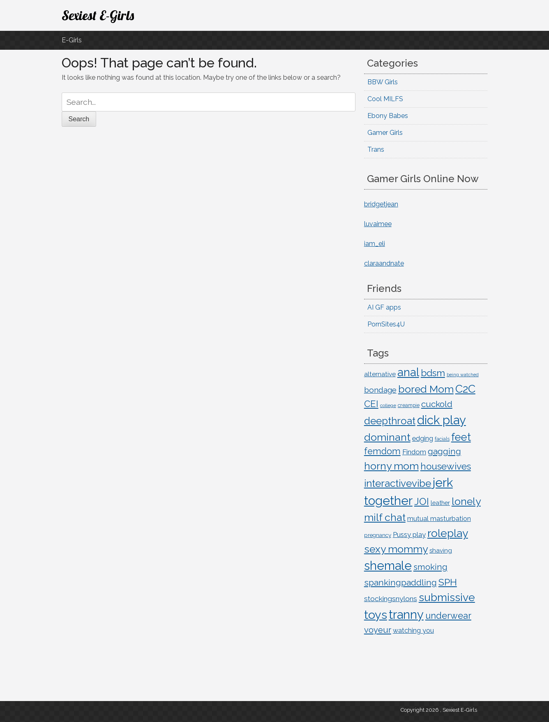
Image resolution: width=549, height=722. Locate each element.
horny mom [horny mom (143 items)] (391, 466)
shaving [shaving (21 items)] (440, 550)
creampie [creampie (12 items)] (409, 405)
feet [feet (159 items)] (461, 437)
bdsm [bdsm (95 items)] (433, 373)
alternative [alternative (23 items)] (380, 374)
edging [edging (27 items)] (422, 438)
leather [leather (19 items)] (440, 502)
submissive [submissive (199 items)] (447, 597)
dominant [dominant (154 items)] (387, 437)
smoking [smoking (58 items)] (430, 567)
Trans (375, 149)
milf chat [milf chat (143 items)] (385, 517)
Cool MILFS (385, 99)
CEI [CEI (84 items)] (371, 403)
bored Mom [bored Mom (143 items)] (426, 389)
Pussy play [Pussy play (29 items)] (409, 534)
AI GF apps (384, 307)
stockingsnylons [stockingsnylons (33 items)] (390, 599)
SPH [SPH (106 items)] (447, 582)
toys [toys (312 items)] (375, 615)
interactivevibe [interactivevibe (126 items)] (397, 483)
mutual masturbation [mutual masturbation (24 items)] (439, 519)
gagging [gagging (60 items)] (444, 451)
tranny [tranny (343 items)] (406, 614)
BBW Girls (382, 82)
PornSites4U (386, 324)
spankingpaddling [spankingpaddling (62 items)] (400, 583)
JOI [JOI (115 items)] (421, 501)
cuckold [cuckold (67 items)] (436, 404)
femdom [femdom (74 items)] (382, 451)
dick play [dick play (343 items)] (441, 420)
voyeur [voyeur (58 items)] (377, 630)
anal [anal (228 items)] (408, 372)
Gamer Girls (385, 133)
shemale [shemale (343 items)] (388, 565)
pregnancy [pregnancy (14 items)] (377, 535)
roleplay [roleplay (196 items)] (447, 533)
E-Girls (72, 40)
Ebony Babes (387, 116)
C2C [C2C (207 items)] (465, 388)
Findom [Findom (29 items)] (414, 452)
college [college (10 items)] (388, 405)
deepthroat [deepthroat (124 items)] (389, 421)
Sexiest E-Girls (98, 15)
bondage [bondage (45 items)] (380, 389)
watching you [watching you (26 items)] (413, 630)
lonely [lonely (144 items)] (466, 501)
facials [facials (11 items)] (442, 439)
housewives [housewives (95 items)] (445, 466)
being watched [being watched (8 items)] (463, 374)
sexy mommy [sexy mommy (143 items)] (396, 549)
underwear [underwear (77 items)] (448, 616)
